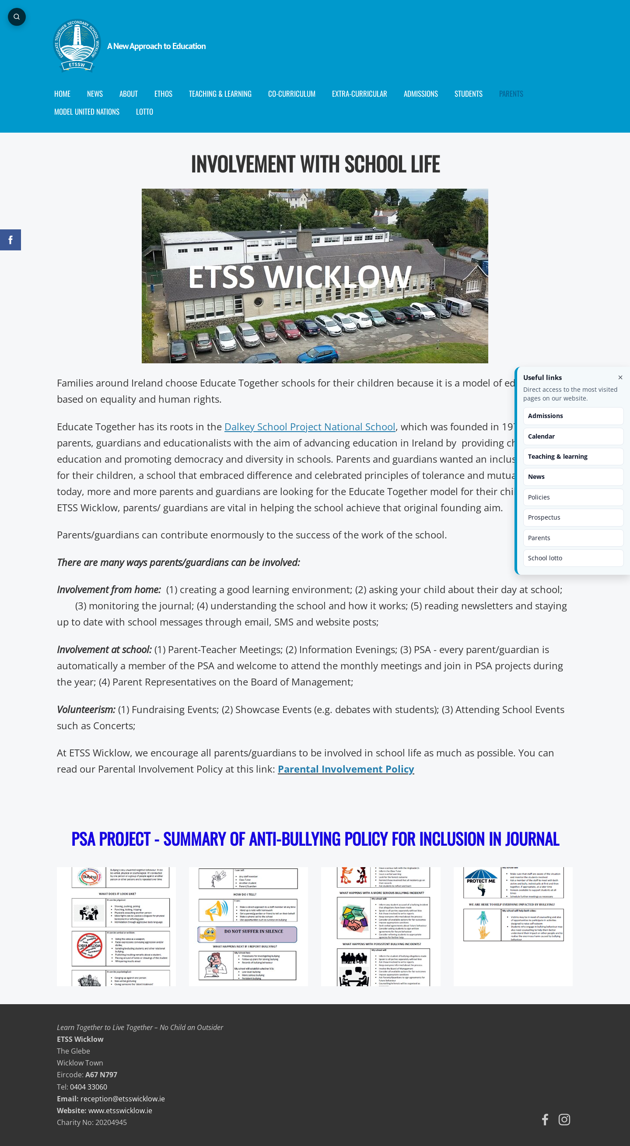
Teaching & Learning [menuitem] (224, 93)
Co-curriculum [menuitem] (295, 93)
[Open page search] (17, 17)
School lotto (545, 558)
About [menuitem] (132, 93)
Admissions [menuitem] (425, 93)
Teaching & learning (558, 456)
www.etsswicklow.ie (120, 1110)
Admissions (545, 415)
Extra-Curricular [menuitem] (363, 93)
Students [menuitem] (472, 93)
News (536, 476)
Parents (539, 538)
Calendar (541, 436)
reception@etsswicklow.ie (122, 1099)
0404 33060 (88, 1087)
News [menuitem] (99, 93)
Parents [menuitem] (515, 93)
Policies (539, 497)
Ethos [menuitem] (167, 93)
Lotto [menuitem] (148, 111)
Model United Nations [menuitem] (90, 111)
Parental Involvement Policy (346, 769)
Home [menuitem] (66, 93)
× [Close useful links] (620, 377)
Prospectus (544, 517)
